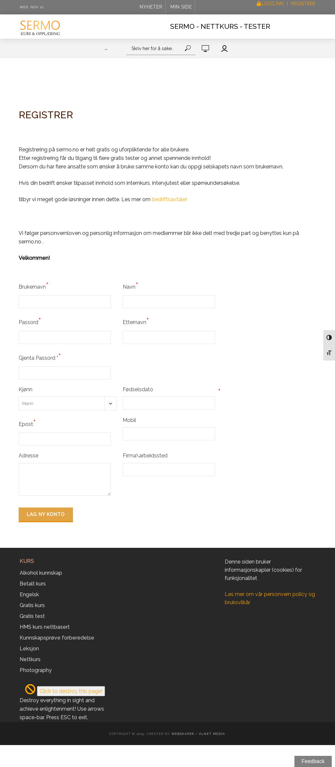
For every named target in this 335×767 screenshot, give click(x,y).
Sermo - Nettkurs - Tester (220, 26)
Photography (36, 670)
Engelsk (29, 594)
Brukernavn (34, 286)
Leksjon (29, 648)
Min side (181, 7)
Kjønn (25, 389)
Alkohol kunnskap (41, 573)
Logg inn (272, 3)
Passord (30, 321)
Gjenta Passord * (40, 357)
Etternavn (136, 321)
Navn (130, 286)
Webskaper (182, 734)
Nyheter (151, 7)
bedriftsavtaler (169, 199)
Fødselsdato (172, 389)
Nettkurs (30, 659)
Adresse (28, 455)
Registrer (303, 3)
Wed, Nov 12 (32, 7)
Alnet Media (212, 734)
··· (106, 49)
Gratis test (32, 616)
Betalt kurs (33, 584)
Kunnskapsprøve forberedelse (57, 638)
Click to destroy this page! (71, 691)
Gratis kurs (32, 605)
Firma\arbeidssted (145, 455)
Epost (27, 423)
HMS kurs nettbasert (45, 627)
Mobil (129, 420)
